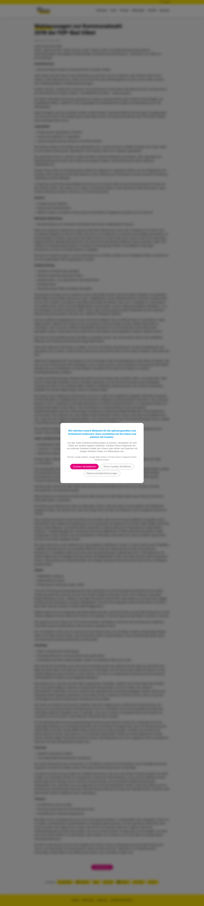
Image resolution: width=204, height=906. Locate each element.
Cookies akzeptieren (84, 466)
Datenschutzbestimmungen (102, 473)
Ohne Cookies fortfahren (117, 466)
